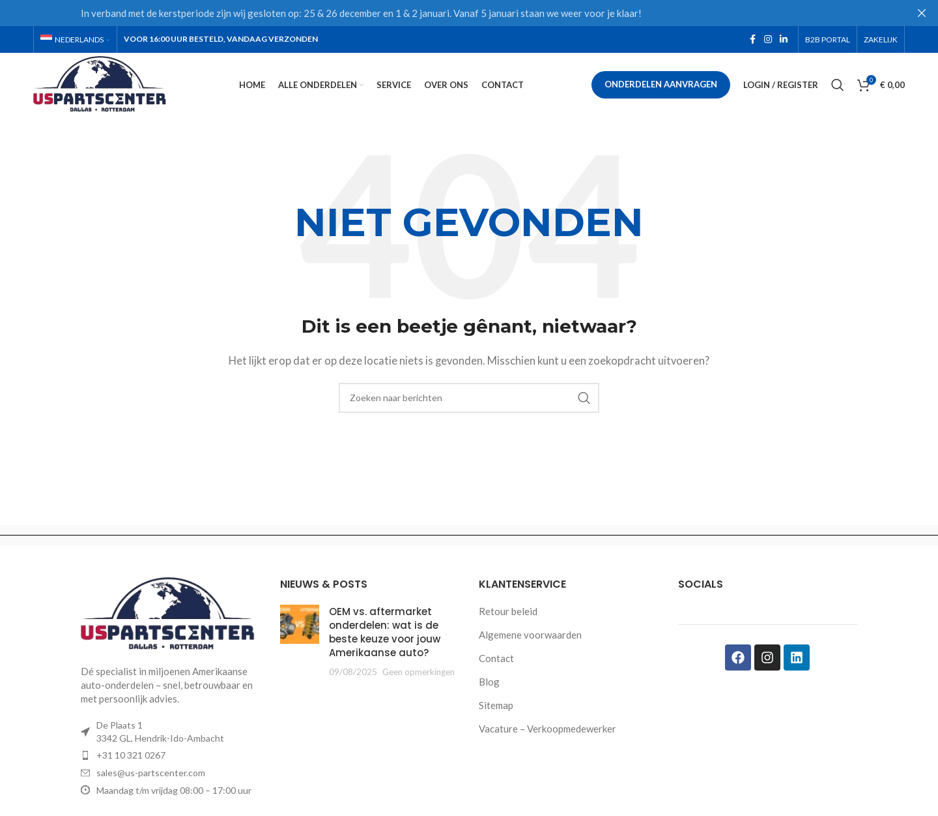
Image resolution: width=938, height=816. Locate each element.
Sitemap (496, 710)
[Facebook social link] (752, 40)
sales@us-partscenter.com (150, 777)
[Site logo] (107, 86)
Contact (496, 663)
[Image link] (171, 618)
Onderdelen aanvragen (660, 87)
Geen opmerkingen (418, 677)
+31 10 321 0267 (130, 760)
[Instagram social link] (768, 40)
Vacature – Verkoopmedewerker (547, 734)
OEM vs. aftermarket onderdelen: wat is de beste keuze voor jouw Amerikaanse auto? (384, 637)
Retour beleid (508, 616)
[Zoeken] (838, 88)
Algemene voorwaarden (530, 640)
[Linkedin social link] (783, 40)
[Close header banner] (921, 13)
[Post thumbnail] (299, 647)
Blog (489, 687)
